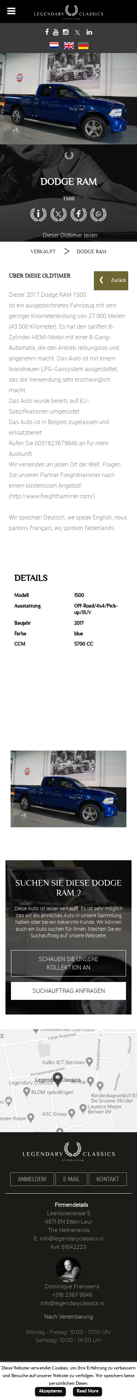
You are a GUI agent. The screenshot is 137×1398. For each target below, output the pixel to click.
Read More (87, 1391)
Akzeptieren (50, 1391)
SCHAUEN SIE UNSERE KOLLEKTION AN (68, 963)
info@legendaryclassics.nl (71, 1238)
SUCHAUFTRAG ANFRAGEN (69, 991)
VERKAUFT (43, 251)
